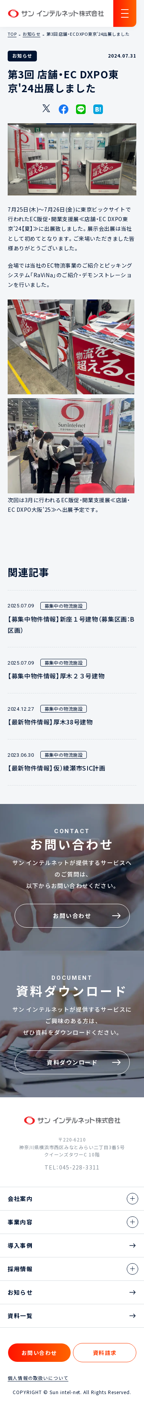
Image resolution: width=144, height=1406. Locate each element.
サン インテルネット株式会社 (56, 14)
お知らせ (31, 34)
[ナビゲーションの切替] (124, 13)
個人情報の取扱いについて (38, 1378)
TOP (12, 34)
